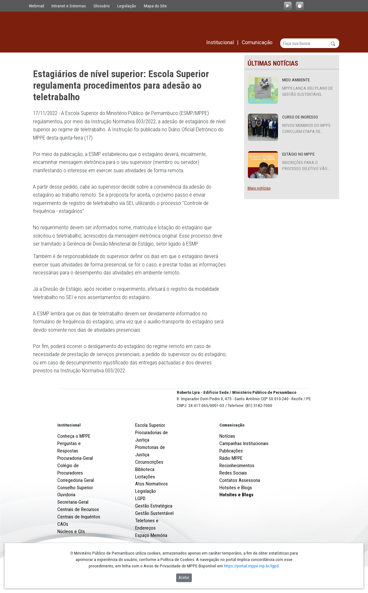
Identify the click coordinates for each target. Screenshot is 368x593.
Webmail (36, 5)
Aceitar (184, 577)
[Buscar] (309, 43)
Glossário (102, 5)
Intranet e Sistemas (69, 5)
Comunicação (231, 448)
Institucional (69, 448)
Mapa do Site (155, 5)
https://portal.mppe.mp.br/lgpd (251, 565)
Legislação (126, 5)
